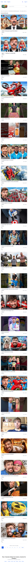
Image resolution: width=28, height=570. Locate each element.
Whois (23, 561)
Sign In (25, 1)
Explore (8, 1)
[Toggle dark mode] (23, 2)
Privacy (17, 561)
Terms (20, 561)
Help (12, 561)
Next (23, 547)
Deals (5, 1)
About (6, 561)
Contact (9, 561)
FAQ (14, 561)
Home (2, 1)
